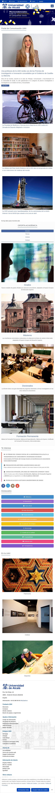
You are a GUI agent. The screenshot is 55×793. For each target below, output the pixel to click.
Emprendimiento (27, 514)
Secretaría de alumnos (9, 721)
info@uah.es (24, 700)
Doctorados (27, 386)
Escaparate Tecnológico (27, 523)
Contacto (5, 709)
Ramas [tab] (27, 234)
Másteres (27, 335)
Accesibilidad (6, 750)
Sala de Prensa (7, 725)
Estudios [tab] (27, 231)
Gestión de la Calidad (27, 532)
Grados (27, 285)
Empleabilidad (27, 537)
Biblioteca (27, 497)
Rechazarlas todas (23, 790)
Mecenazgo (27, 528)
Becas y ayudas (7, 764)
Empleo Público (7, 762)
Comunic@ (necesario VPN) (11, 741)
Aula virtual (27, 506)
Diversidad (6, 766)
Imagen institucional (8, 754)
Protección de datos (8, 756)
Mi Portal (5, 734)
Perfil (4, 1)
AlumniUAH (27, 501)
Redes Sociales (7, 727)
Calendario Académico (9, 743)
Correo (5, 739)
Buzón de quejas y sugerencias (12, 713)
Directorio (5, 707)
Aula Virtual (6, 737)
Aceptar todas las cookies (40, 790)
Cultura (27, 635)
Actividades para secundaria (27, 519)
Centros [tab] (27, 237)
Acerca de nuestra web (9, 752)
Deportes (27, 676)
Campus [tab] (27, 240)
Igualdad (5, 770)
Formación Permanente (27, 436)
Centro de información (9, 719)
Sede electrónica (22, 1)
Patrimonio (27, 594)
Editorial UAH (27, 541)
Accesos (12, 1)
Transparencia (27, 545)
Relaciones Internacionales (10, 723)
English (32, 1)
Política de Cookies (32, 783)
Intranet (5, 735)
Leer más (5, 85)
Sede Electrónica (27, 510)
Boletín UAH (6, 768)
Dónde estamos (7, 711)
